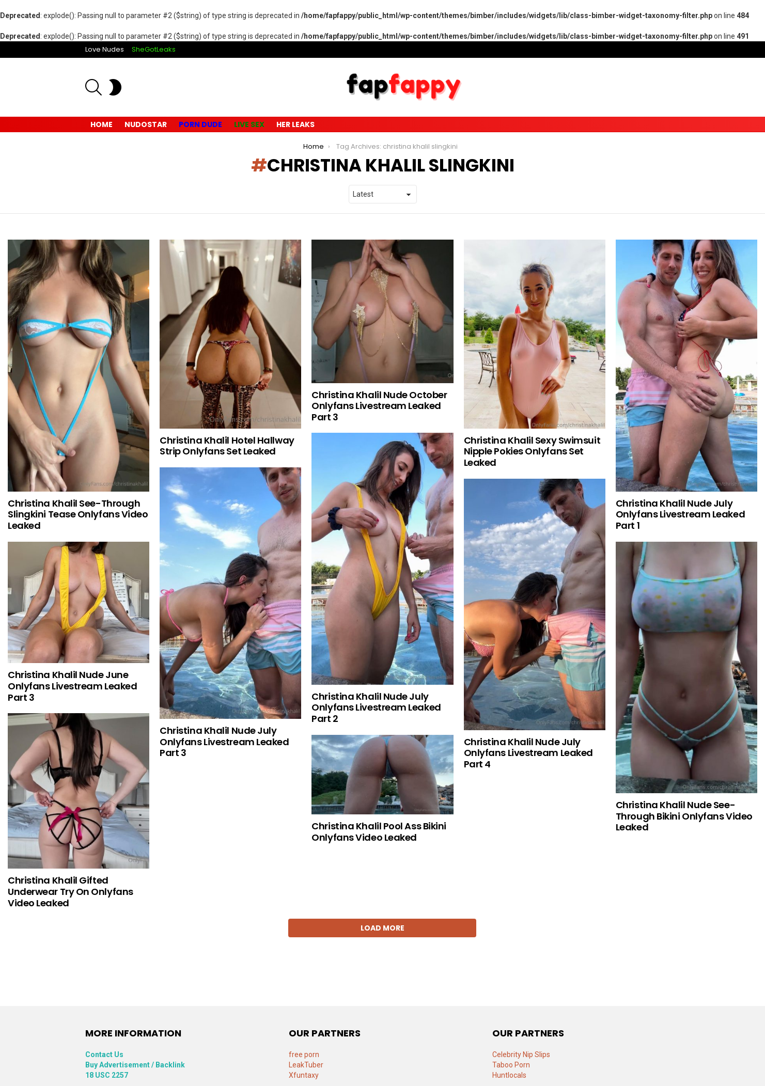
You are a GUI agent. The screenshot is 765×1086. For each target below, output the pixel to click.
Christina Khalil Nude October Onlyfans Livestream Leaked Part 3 (379, 405)
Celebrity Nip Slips (521, 1054)
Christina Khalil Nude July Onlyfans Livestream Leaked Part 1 (680, 514)
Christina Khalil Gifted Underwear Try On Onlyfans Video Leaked (70, 891)
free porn (304, 1054)
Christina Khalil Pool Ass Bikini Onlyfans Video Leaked (378, 832)
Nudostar (145, 124)
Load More (382, 928)
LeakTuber (306, 1065)
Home (101, 124)
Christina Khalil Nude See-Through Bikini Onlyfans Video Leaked (684, 815)
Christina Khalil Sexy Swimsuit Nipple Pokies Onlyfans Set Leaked (532, 451)
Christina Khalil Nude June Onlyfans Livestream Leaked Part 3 (72, 685)
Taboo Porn (511, 1065)
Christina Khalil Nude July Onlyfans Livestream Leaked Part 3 (224, 741)
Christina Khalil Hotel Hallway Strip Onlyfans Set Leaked (227, 446)
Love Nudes (104, 49)
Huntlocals (509, 1075)
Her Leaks (295, 124)
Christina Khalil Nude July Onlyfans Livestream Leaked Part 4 (528, 752)
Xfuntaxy (304, 1075)
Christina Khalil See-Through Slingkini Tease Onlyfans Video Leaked (78, 514)
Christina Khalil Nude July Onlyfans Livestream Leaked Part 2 (376, 707)
